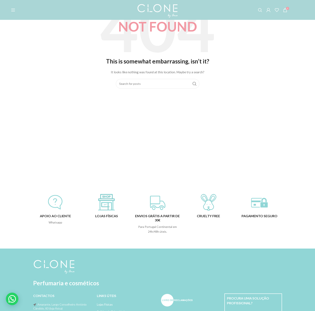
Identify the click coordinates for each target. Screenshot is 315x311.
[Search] (260, 10)
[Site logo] (157, 9)
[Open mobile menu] (13, 10)
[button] (12, 299)
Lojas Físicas (105, 304)
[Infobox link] (55, 209)
